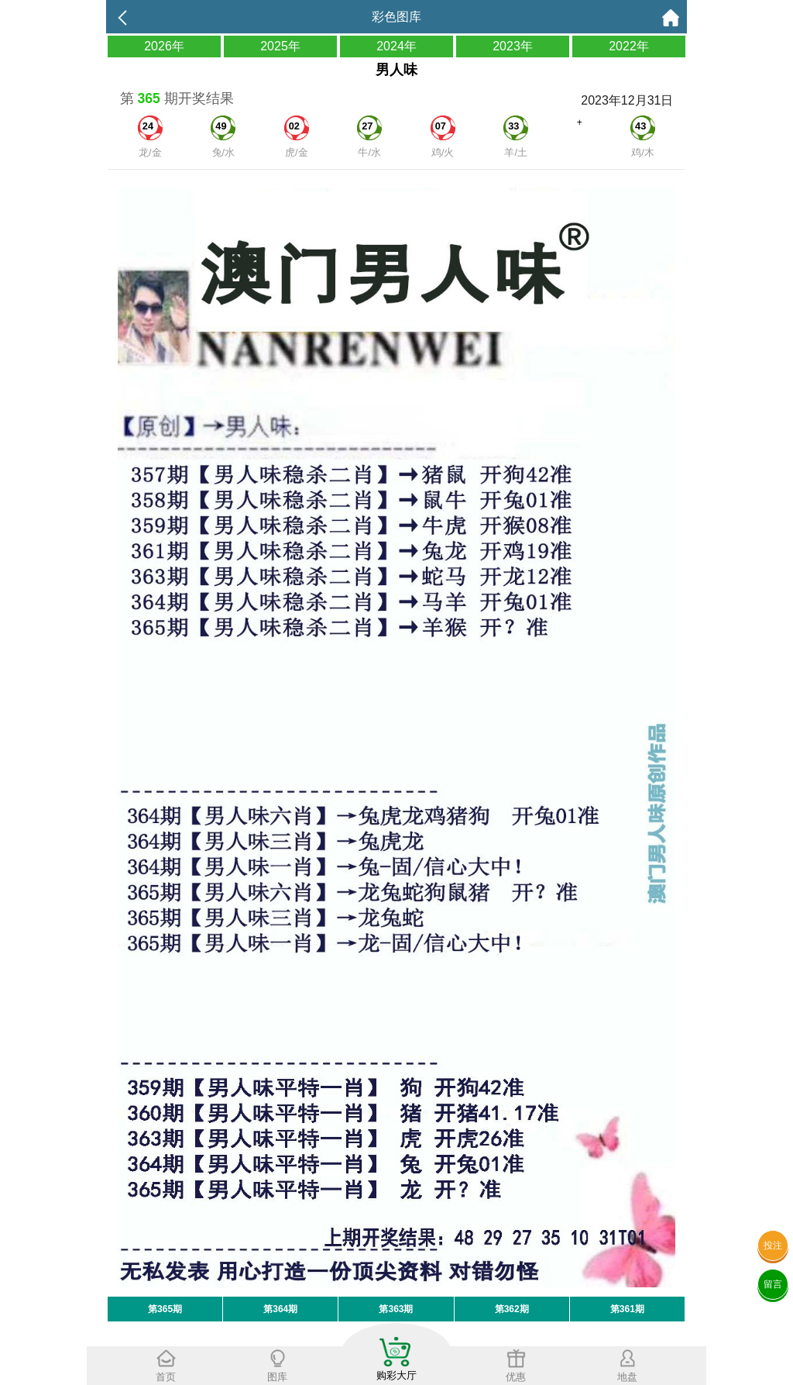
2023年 (513, 46)
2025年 (280, 46)
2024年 (396, 46)
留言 (773, 1284)
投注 (773, 1245)
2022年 (629, 46)
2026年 (164, 46)
